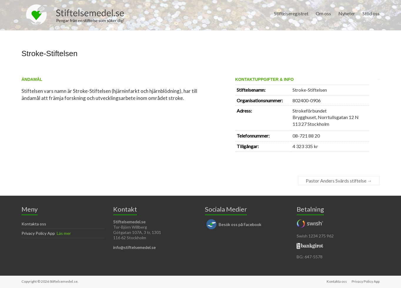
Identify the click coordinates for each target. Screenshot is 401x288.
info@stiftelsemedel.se (134, 247)
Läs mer (64, 233)
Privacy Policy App (38, 233)
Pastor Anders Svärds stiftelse (339, 180)
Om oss (323, 13)
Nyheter (346, 13)
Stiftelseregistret (291, 13)
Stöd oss (371, 13)
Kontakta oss (33, 223)
